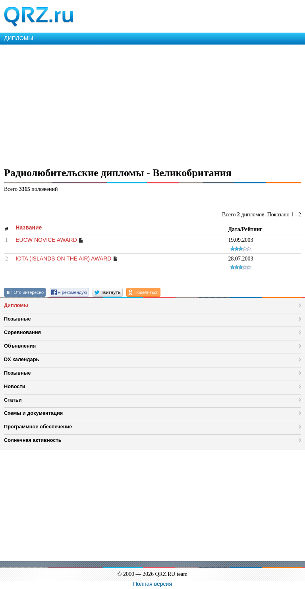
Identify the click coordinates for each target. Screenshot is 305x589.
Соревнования (22, 332)
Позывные (17, 319)
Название (28, 227)
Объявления (20, 346)
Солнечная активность (33, 440)
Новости (14, 386)
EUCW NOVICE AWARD (46, 240)
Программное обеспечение (38, 427)
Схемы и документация (33, 413)
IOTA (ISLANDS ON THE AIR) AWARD (63, 258)
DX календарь (21, 359)
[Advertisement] (152, 104)
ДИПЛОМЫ (18, 38)
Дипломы (16, 305)
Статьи (13, 400)
